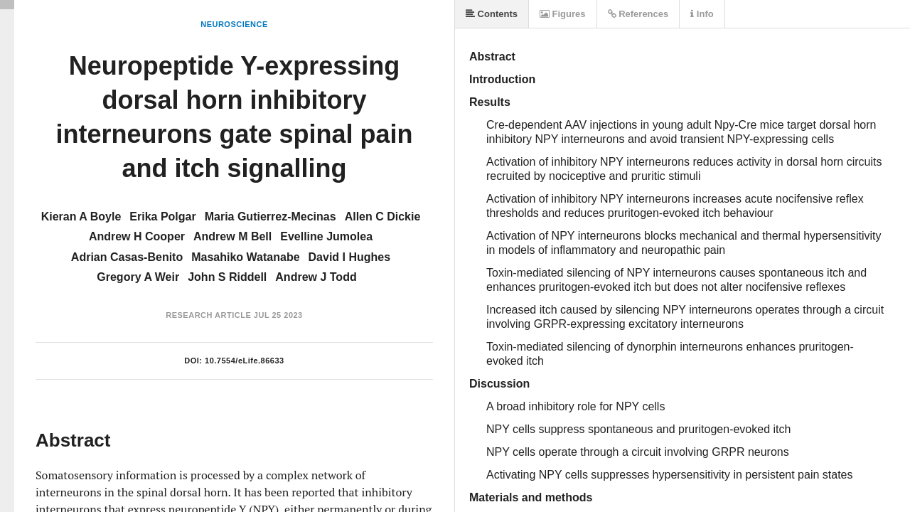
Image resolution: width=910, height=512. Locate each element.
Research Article (208, 315)
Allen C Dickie (383, 216)
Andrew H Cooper (137, 236)
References (638, 14)
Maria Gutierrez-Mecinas (270, 216)
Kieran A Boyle (81, 216)
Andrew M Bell (232, 236)
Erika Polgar (162, 216)
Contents (492, 14)
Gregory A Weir (138, 277)
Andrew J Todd (315, 277)
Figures (563, 14)
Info (701, 14)
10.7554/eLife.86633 (244, 360)
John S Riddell (227, 277)
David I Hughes (350, 257)
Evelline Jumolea (326, 236)
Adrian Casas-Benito (127, 257)
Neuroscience (234, 24)
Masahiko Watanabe (245, 257)
